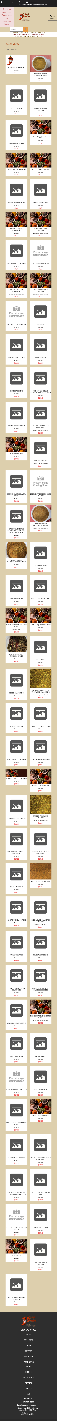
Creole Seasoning (16, 726)
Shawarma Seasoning (16, 819)
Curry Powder (16, 955)
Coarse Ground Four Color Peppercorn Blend (16, 1193)
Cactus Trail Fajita (16, 358)
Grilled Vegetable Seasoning (40, 817)
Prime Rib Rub (40, 358)
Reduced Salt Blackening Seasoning (16, 561)
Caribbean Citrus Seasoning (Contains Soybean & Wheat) (16, 530)
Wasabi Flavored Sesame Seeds (16, 1228)
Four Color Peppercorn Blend (16, 1123)
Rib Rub (40, 324)
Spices (28, 1366)
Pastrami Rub (16, 108)
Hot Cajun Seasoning (16, 759)
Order (28, 1345)
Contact (28, 1351)
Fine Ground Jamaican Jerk (40, 1193)
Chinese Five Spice (40, 1227)
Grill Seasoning (16, 599)
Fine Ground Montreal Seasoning (16, 852)
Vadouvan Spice (16, 1056)
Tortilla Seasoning (16, 67)
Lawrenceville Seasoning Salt (40, 74)
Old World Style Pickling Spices (16, 655)
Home (28, 1334)
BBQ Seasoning (40, 461)
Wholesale (28, 1356)
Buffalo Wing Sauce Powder (16, 1298)
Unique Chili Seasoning (16, 778)
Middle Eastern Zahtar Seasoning (40, 1158)
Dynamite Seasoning (16, 203)
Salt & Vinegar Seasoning (40, 109)
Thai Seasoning (16, 391)
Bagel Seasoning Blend (40, 759)
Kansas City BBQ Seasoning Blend (40, 524)
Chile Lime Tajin (16, 887)
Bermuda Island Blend (16, 1023)
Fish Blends (43, 925)
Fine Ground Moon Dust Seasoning (40, 495)
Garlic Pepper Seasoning (40, 599)
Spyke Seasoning (16, 693)
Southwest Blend (40, 955)
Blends (40, 663)
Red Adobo (40, 660)
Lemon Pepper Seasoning (40, 726)
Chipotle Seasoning (40, 203)
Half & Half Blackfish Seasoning (40, 921)
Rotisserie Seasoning (16, 263)
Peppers (28, 1383)
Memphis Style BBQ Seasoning (41, 426)
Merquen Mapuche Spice (16, 1090)
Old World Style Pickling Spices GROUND (40, 391)
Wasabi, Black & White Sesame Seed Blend (40, 989)
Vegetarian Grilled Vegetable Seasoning (41, 691)
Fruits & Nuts (28, 1377)
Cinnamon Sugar (16, 143)
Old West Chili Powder (16, 920)
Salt (28, 1394)
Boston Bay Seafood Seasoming (40, 852)
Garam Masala (40, 1090)
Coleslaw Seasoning (40, 263)
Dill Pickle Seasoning (16, 324)
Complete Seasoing (16, 426)
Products (28, 1340)
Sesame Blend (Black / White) (16, 495)
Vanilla (28, 1388)
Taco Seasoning (40, 566)
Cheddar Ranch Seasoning (40, 1263)
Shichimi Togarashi (16, 1158)
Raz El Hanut (40, 1056)
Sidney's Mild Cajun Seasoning (16, 989)
